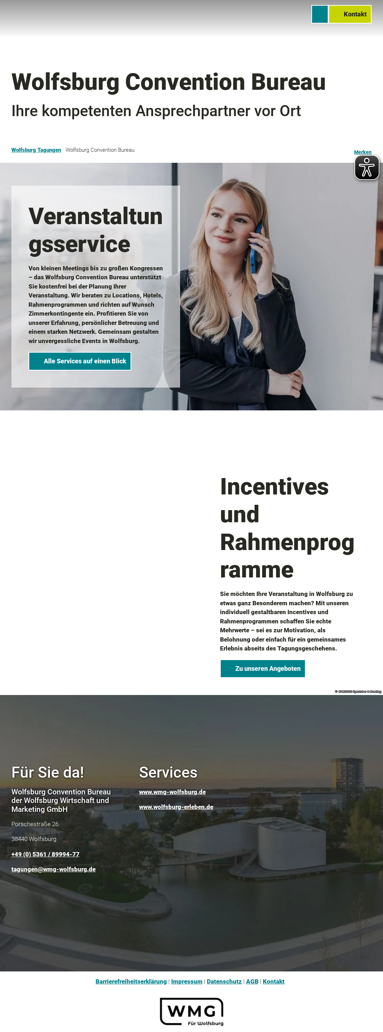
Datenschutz (224, 981)
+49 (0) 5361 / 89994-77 (45, 854)
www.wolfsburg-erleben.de (176, 806)
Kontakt (274, 981)
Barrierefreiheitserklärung (131, 981)
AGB (252, 981)
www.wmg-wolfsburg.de (172, 791)
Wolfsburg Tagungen (36, 150)
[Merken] (363, 150)
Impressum (187, 981)
